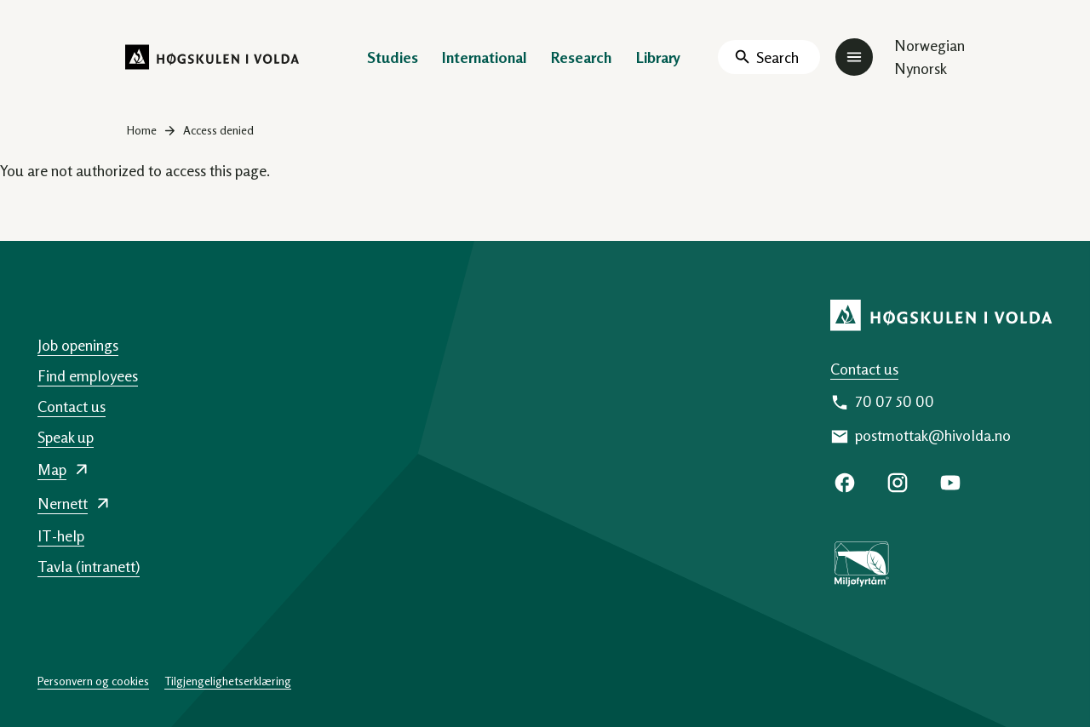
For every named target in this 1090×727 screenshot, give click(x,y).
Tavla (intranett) (88, 566)
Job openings (77, 344)
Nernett (62, 503)
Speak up (65, 436)
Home (142, 130)
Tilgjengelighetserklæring (227, 680)
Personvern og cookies (93, 680)
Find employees (87, 375)
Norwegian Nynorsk (929, 56)
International (484, 57)
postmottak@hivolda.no (933, 435)
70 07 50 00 (894, 401)
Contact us (864, 368)
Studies (392, 57)
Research (581, 57)
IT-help (60, 535)
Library (658, 57)
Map (51, 469)
